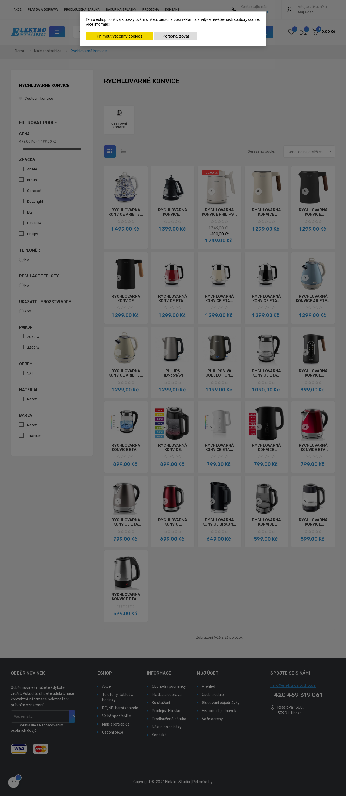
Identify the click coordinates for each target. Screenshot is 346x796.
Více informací (98, 24)
